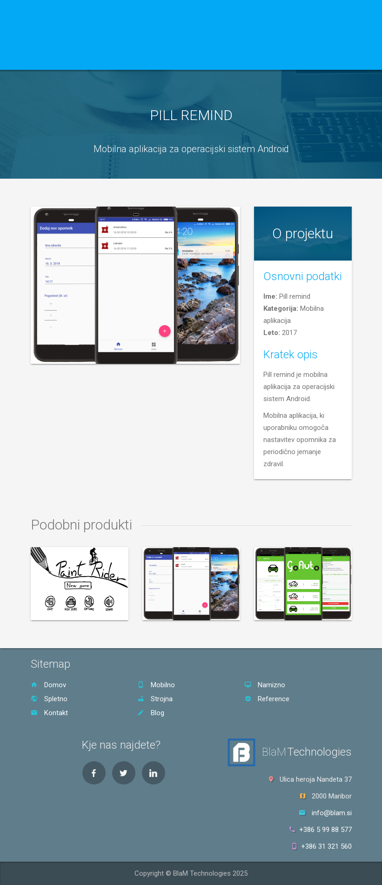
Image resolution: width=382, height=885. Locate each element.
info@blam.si (332, 813)
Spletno (49, 699)
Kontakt (164, 58)
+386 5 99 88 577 (320, 829)
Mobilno (156, 685)
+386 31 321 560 (322, 846)
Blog (193, 58)
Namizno (264, 685)
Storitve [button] (84, 58)
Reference (126, 58)
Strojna (155, 699)
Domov (46, 58)
